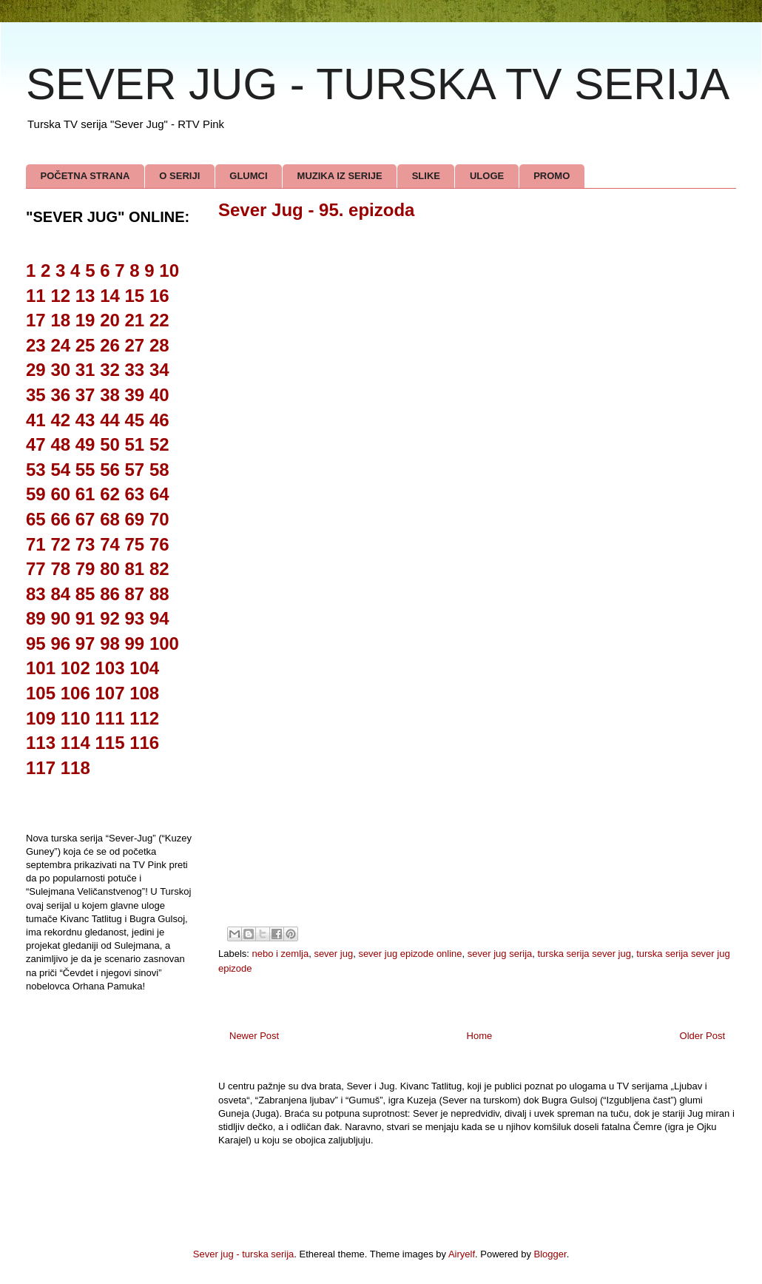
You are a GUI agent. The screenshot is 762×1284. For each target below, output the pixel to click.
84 (60, 594)
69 (135, 519)
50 (110, 444)
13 (85, 296)
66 (60, 519)
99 (135, 643)
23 (36, 345)
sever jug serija (500, 953)
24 (60, 345)
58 (159, 470)
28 (159, 345)
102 (75, 668)
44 (110, 420)
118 (75, 768)
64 (159, 494)
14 (110, 296)
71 (36, 544)
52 (159, 444)
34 (159, 370)
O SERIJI (179, 175)
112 (144, 718)
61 (85, 494)
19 (85, 320)
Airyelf (461, 1254)
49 (85, 444)
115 (109, 743)
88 (159, 594)
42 (60, 420)
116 (144, 743)
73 (85, 544)
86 (110, 594)
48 (60, 444)
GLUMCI (248, 175)
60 (60, 494)
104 (144, 668)
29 (36, 370)
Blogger (550, 1254)
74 (110, 544)
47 (36, 444)
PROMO (551, 175)
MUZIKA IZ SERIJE (339, 175)
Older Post (702, 1035)
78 (60, 569)
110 (75, 718)
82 (159, 569)
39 (135, 395)
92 (110, 618)
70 (159, 519)
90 (60, 618)
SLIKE (426, 175)
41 (36, 420)
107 (109, 693)
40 (159, 395)
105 (40, 693)
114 (75, 743)
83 (36, 594)
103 (109, 668)
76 (159, 544)
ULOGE (487, 175)
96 (60, 643)
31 (85, 370)
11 (36, 296)
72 (60, 544)
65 (36, 519)
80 (110, 569)
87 (135, 594)
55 (85, 470)
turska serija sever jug (584, 953)
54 (60, 470)
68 (110, 519)
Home (480, 1035)
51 (135, 444)
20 (110, 320)
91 (85, 618)
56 (110, 470)
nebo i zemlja (280, 953)
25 (85, 345)
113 (40, 743)
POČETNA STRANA (85, 175)
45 (135, 420)
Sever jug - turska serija (243, 1254)
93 (135, 618)
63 (135, 494)
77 (36, 569)
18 (60, 320)
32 (110, 370)
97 (85, 643)
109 (40, 718)
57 (135, 470)
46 (159, 420)
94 (159, 618)
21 (135, 320)
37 (85, 395)
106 (75, 693)
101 (40, 668)
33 (135, 370)
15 (135, 296)
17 (36, 320)
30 (60, 370)
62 (110, 494)
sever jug (333, 953)
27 (135, 345)
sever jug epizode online (410, 953)
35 (36, 395)
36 (60, 395)
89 (36, 618)
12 (60, 296)
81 (135, 569)
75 (135, 544)
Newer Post (254, 1035)
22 (159, 320)
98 (110, 643)
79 (85, 569)
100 (164, 643)
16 (159, 296)
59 (36, 494)
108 (144, 693)
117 (40, 768)
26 (110, 345)
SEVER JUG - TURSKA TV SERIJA (377, 84)
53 (36, 470)
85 (85, 594)
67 (85, 519)
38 (110, 395)
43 (85, 420)
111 (109, 718)
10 (169, 270)
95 (36, 643)
